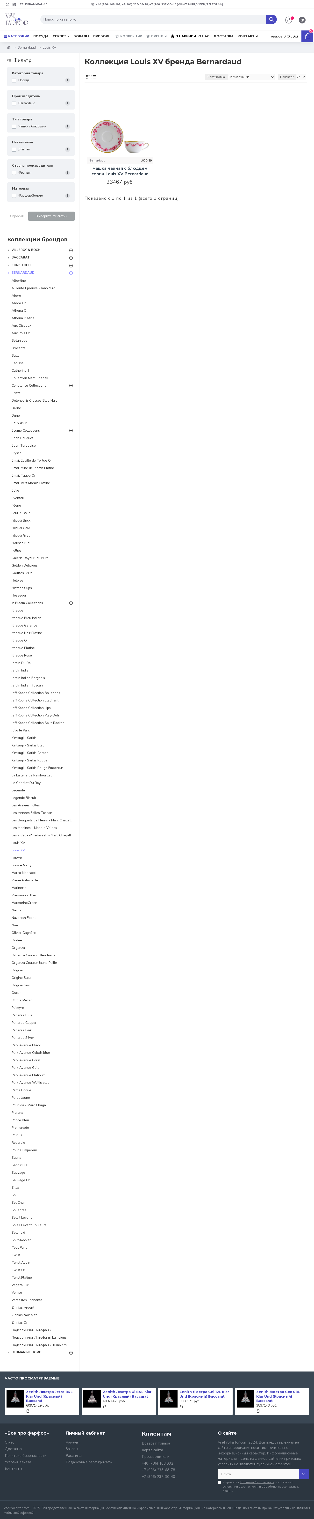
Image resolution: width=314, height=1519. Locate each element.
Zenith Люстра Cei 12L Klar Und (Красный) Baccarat (204, 1394)
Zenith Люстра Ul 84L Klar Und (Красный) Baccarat (127, 1394)
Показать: (287, 77)
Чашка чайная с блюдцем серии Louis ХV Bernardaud (120, 171)
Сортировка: (216, 77)
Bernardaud (27, 47)
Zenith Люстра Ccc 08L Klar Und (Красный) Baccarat (278, 1396)
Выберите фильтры (51, 216)
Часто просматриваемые (32, 1378)
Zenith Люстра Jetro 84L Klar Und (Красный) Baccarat (49, 1396)
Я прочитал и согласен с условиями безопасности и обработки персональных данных (258, 1486)
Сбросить (17, 216)
